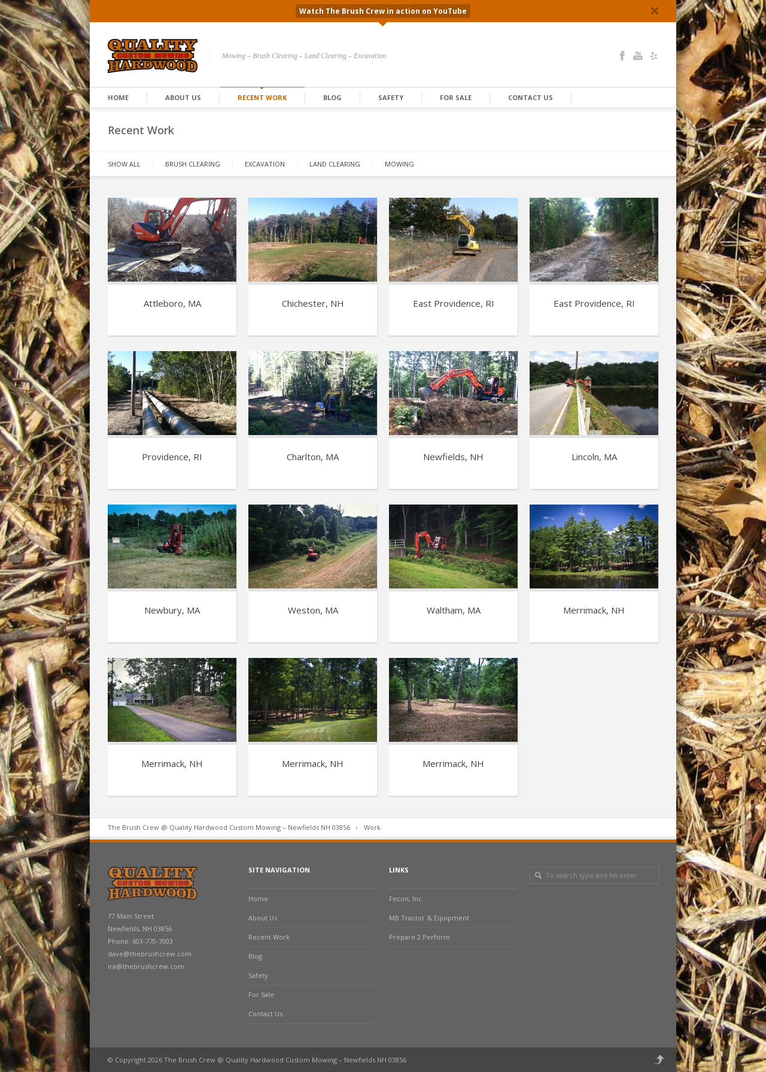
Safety (390, 97)
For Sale (456, 97)
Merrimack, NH (594, 610)
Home (118, 97)
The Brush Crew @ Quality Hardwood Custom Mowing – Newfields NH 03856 (229, 827)
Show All (124, 163)
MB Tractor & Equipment (429, 917)
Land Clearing (334, 163)
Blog (332, 97)
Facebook (622, 56)
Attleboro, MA (172, 303)
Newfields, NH (453, 457)
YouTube (638, 56)
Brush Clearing (192, 163)
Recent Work (262, 97)
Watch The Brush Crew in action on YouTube (383, 11)
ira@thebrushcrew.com (146, 966)
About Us (183, 97)
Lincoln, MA (594, 457)
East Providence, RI (453, 303)
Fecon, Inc (405, 898)
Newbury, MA (172, 610)
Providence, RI (172, 457)
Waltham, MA (454, 610)
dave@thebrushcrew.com (150, 953)
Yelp (653, 56)
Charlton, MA (313, 457)
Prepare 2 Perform (419, 936)
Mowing (399, 163)
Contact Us (530, 97)
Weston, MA (313, 610)
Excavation (265, 163)
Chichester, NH (313, 303)
